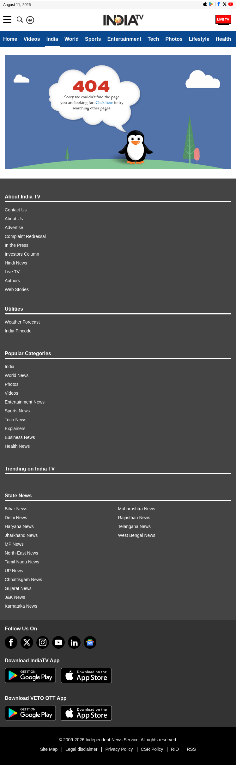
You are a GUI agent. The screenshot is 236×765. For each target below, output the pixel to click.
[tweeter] (27, 642)
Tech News (15, 419)
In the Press (16, 245)
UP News (14, 570)
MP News (14, 544)
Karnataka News (21, 606)
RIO (175, 749)
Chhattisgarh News (23, 579)
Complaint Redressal (25, 236)
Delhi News (16, 517)
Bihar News (16, 508)
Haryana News (19, 526)
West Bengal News (136, 535)
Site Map (48, 749)
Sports (93, 39)
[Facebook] (11, 642)
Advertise (14, 227)
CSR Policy (152, 749)
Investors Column (22, 254)
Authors (12, 280)
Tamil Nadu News (22, 561)
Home (10, 39)
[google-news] (90, 642)
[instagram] (42, 642)
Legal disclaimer (81, 749)
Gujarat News (18, 588)
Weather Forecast (22, 322)
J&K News (15, 597)
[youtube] (58, 642)
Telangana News (134, 526)
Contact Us (16, 209)
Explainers (15, 428)
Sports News (17, 410)
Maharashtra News (136, 508)
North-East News (21, 553)
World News (16, 375)
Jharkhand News (21, 535)
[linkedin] (74, 642)
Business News (20, 437)
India (52, 39)
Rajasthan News (134, 517)
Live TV (12, 271)
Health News (17, 446)
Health (223, 39)
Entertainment (124, 39)
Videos (31, 39)
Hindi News (16, 262)
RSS (191, 749)
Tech (153, 39)
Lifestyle (199, 39)
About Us (14, 218)
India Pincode (18, 330)
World (71, 39)
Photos (173, 39)
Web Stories (17, 289)
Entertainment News (25, 401)
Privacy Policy (119, 749)
